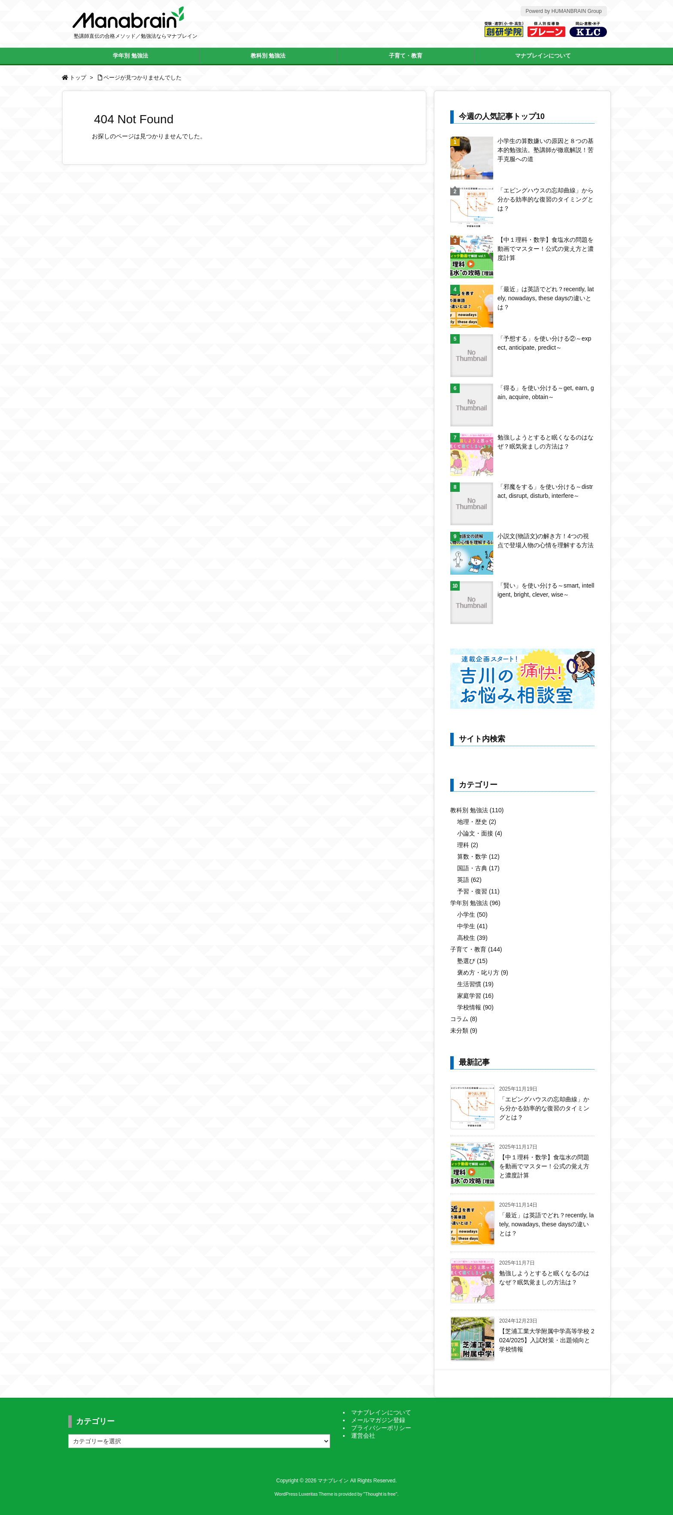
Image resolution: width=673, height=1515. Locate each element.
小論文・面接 (479, 833)
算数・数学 (478, 856)
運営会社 (363, 1435)
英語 (469, 879)
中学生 (472, 926)
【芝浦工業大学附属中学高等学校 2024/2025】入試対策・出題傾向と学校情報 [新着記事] (546, 1340)
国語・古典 (478, 868)
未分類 (463, 1030)
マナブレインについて (381, 1412)
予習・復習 (478, 891)
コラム (463, 1018)
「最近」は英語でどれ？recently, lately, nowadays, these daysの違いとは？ (545, 298)
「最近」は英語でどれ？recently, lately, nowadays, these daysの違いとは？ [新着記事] (546, 1224)
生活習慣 (475, 984)
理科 (467, 844)
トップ (78, 77)
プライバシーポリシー (381, 1427)
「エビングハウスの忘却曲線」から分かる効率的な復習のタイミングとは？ (545, 199)
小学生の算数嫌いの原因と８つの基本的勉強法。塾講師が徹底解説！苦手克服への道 (545, 149)
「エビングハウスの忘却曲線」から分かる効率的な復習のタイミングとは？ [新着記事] (544, 1108)
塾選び (472, 960)
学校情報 (475, 1007)
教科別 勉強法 (476, 810)
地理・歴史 (476, 821)
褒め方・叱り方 (482, 972)
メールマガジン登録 (378, 1420)
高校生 (472, 937)
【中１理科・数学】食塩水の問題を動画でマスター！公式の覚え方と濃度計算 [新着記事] (544, 1166)
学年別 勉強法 (475, 902)
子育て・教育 (476, 949)
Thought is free (380, 1494)
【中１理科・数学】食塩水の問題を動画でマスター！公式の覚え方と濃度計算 (545, 248)
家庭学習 (475, 995)
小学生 (472, 914)
